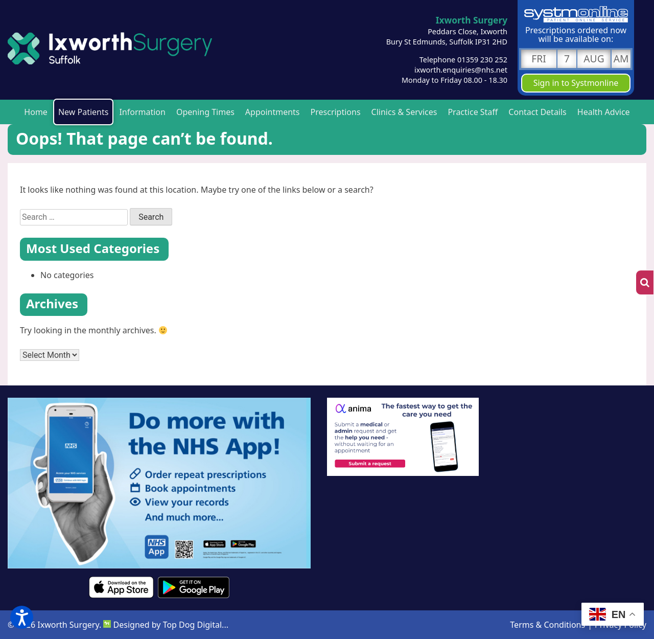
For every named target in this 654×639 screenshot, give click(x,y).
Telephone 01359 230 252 (463, 59)
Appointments (272, 112)
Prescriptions (336, 112)
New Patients (83, 112)
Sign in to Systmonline (576, 82)
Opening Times (205, 112)
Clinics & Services (404, 112)
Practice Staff (473, 112)
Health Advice (603, 112)
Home (36, 112)
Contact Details (537, 112)
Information (142, 112)
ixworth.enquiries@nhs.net (460, 70)
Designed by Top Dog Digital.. (164, 624)
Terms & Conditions (547, 624)
